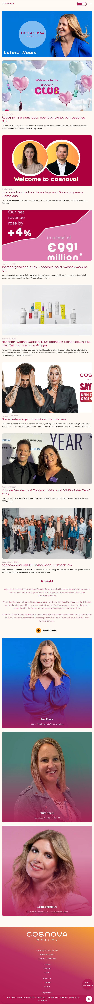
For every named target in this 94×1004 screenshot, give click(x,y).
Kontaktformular (46, 630)
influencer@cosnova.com (27, 605)
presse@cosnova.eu (47, 595)
